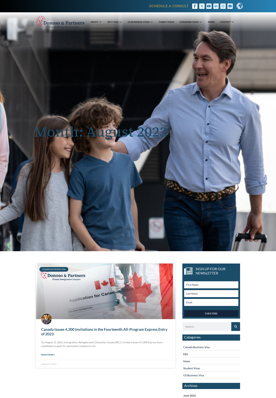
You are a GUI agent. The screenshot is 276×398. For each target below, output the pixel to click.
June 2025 (189, 395)
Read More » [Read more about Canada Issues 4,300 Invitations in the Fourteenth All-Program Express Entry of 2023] (48, 354)
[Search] (235, 326)
